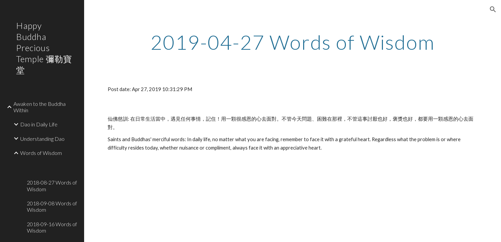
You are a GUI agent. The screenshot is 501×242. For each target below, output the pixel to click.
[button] (493, 9)
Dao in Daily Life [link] (39, 124)
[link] (53, 164)
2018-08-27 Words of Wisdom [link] (52, 185)
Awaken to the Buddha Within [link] (39, 106)
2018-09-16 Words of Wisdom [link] (52, 227)
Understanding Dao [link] (42, 138)
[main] (292, 42)
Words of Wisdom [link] (41, 153)
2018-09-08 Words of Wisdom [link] (52, 206)
